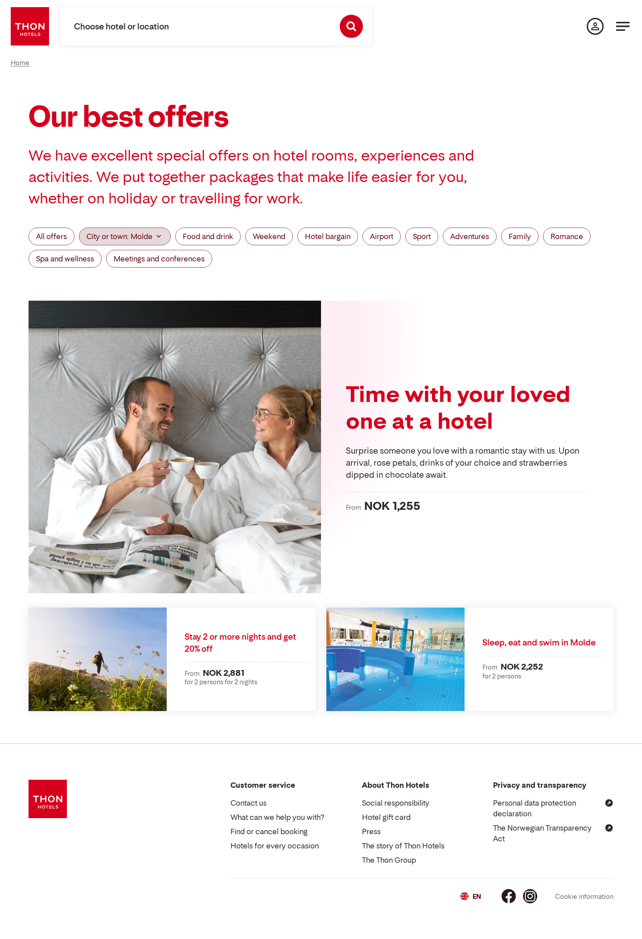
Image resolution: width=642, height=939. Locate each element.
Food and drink (208, 236)
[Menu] (622, 26)
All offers (51, 236)
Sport (422, 236)
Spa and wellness (65, 258)
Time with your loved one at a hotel (458, 407)
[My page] (595, 26)
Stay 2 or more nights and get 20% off (240, 643)
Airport (381, 236)
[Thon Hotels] (30, 26)
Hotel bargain (327, 236)
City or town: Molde (124, 236)
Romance (567, 236)
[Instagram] (530, 896)
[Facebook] (509, 896)
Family (520, 236)
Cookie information (584, 896)
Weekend (269, 236)
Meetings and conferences (159, 258)
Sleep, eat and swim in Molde (539, 642)
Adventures (469, 236)
